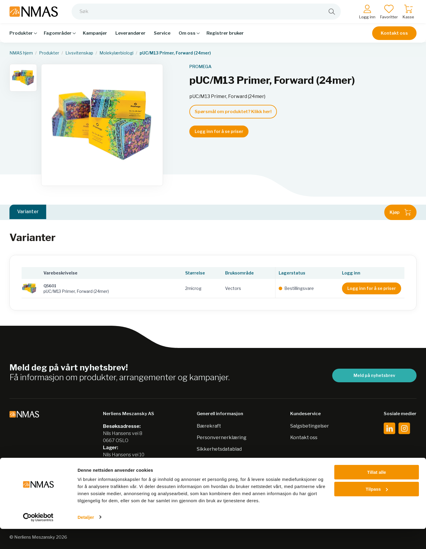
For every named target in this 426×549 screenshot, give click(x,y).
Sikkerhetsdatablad (219, 449)
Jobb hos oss (211, 472)
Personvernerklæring (221, 437)
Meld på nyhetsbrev (374, 375)
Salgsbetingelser (309, 426)
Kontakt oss (394, 36)
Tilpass (377, 509)
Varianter (28, 212)
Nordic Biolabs (213, 460)
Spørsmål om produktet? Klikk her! (233, 111)
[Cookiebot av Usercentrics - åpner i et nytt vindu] (38, 537)
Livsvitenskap (79, 53)
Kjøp (400, 212)
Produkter (49, 53)
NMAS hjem (21, 53)
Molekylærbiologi (116, 53)
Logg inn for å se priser (219, 131)
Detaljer (86, 537)
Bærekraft (209, 426)
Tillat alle (376, 492)
